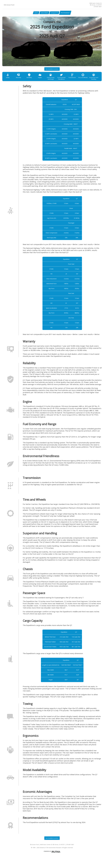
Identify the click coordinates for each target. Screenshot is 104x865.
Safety (8, 79)
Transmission (78, 79)
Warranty (19, 79)
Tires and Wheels (90, 79)
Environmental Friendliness (66, 79)
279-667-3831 (98, 6)
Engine (43, 79)
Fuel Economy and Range (55, 79)
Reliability (31, 79)
